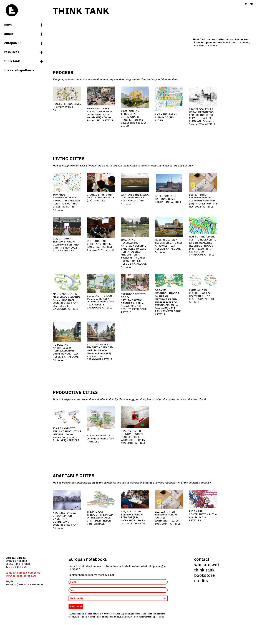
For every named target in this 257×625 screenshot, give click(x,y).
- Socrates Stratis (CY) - (202, 116)
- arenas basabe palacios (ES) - (134, 118)
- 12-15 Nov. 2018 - (133, 436)
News (23, 24)
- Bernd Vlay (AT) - (67, 107)
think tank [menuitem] (204, 570)
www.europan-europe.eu (21, 575)
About (23, 33)
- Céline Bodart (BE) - (134, 303)
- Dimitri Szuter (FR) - (202, 245)
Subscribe (76, 606)
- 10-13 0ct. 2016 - (133, 517)
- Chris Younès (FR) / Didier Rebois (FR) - (66, 202)
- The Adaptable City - (203, 515)
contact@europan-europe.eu (23, 572)
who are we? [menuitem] (207, 564)
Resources (23, 51)
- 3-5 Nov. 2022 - (203, 200)
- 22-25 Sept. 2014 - (167, 517)
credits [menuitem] (201, 580)
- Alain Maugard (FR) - (135, 199)
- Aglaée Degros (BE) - (202, 295)
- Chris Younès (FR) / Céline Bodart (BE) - (100, 114)
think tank (23, 61)
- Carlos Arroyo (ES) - (169, 245)
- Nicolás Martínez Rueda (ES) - (100, 352)
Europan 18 (23, 42)
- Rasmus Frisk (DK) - (100, 197)
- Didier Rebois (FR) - (168, 199)
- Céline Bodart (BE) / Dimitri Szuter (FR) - (67, 434)
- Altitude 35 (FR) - (166, 117)
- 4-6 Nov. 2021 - (100, 245)
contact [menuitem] (202, 559)
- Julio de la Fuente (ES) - (100, 301)
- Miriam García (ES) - (168, 302)
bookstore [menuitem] (204, 575)
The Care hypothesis (19, 70)
